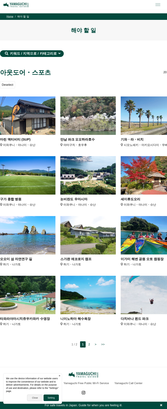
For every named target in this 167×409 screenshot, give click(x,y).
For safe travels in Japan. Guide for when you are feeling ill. (83, 405)
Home (10, 16)
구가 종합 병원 (10, 199)
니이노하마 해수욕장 (75, 318)
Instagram (83, 393)
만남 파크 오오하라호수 (77, 139)
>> (103, 344)
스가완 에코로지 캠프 (75, 259)
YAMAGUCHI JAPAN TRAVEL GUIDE (16, 5)
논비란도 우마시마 (73, 199)
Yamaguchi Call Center (128, 383)
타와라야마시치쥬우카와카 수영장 (25, 318)
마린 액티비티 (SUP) (15, 139)
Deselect (7, 84)
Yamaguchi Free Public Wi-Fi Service (86, 383)
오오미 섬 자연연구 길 (16, 259)
